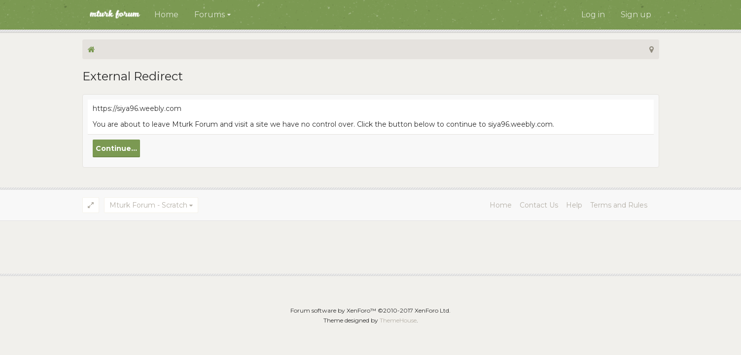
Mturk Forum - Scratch (148, 205)
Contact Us (539, 205)
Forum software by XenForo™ (370, 310)
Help (574, 205)
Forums (209, 14)
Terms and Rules (618, 205)
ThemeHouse (398, 320)
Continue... (116, 148)
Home (166, 14)
